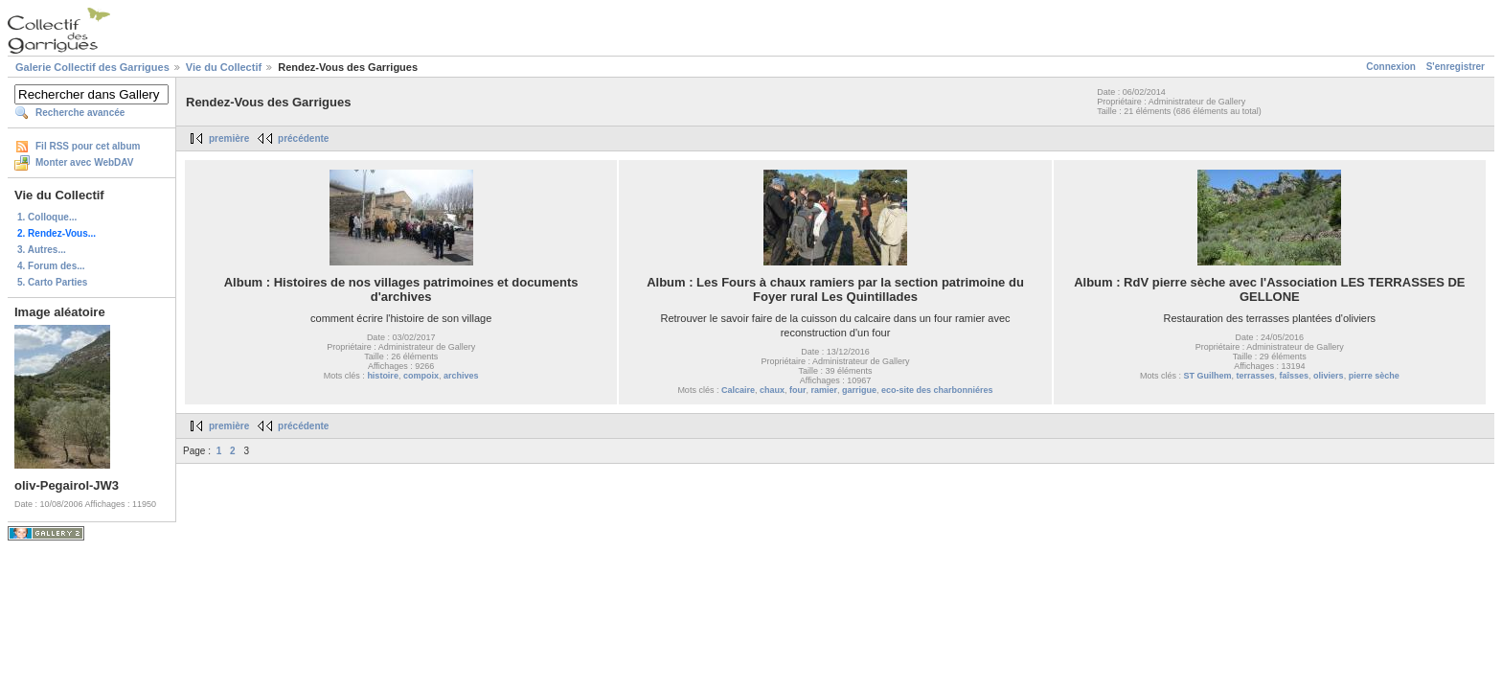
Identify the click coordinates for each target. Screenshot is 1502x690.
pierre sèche (1374, 375)
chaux (772, 390)
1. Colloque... (47, 217)
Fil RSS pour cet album (87, 146)
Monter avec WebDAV (84, 162)
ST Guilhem (1207, 375)
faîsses (1294, 375)
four (798, 390)
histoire (382, 375)
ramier (823, 390)
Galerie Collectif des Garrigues (92, 67)
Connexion (1391, 66)
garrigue (859, 390)
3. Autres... (41, 249)
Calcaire (738, 390)
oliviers (1328, 375)
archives (461, 375)
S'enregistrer (1455, 66)
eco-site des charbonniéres (937, 390)
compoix (421, 375)
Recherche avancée (80, 112)
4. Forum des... (51, 266)
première (229, 138)
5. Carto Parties (52, 282)
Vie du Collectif (224, 67)
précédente (303, 138)
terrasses (1256, 375)
